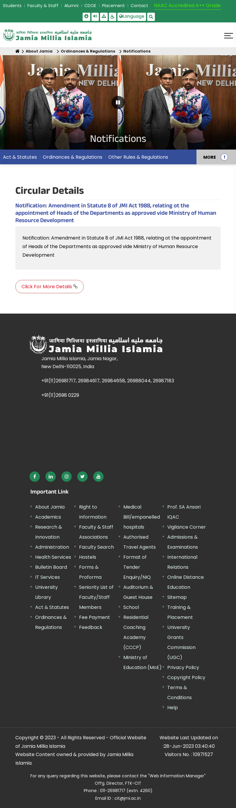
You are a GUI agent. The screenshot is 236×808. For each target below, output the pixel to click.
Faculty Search (96, 547)
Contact (139, 6)
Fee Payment (94, 617)
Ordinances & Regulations (88, 51)
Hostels (87, 557)
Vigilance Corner (186, 527)
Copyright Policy (186, 677)
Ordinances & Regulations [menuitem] (72, 157)
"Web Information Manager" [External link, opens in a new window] (177, 776)
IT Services (47, 577)
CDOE (90, 6)
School (131, 607)
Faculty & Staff (42, 6)
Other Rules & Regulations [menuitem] (138, 157)
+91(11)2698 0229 (60, 395)
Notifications (136, 51)
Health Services (53, 557)
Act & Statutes (52, 607)
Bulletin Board (51, 567)
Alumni (71, 6)
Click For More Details (50, 286)
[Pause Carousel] (118, 102)
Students (12, 6)
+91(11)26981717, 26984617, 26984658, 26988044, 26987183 (107, 380)
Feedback (90, 627)
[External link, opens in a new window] (35, 476)
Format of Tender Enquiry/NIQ (137, 567)
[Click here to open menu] (228, 35)
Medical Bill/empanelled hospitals (141, 517)
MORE (209, 157)
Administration (52, 547)
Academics (48, 517)
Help (172, 707)
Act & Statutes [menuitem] (20, 157)
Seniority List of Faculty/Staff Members (96, 597)
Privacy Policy (183, 667)
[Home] (17, 51)
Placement (113, 6)
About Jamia (39, 51)
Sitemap (177, 597)
